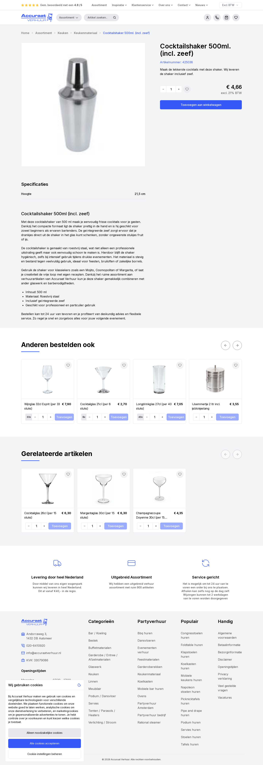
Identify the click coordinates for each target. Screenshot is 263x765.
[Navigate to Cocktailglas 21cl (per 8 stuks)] (103, 379)
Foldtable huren (192, 645)
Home (25, 33)
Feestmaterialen (148, 659)
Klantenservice (143, 5)
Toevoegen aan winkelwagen (201, 105)
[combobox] (230, 5)
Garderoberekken (150, 667)
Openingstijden (228, 667)
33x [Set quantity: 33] (29, 417)
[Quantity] (171, 89)
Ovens (142, 696)
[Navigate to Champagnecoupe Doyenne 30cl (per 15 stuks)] (159, 488)
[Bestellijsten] (236, 17)
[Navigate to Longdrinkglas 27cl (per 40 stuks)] (159, 379)
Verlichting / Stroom (102, 722)
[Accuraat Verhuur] (37, 18)
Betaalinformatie (229, 645)
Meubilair (94, 689)
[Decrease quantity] (163, 89)
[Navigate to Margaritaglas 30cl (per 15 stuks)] (103, 488)
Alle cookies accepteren (44, 743)
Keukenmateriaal (85, 33)
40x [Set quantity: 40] (140, 417)
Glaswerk (94, 667)
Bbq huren (145, 633)
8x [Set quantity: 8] (84, 417)
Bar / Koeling (97, 633)
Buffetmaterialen (99, 648)
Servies (93, 703)
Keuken (63, 33)
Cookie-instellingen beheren (44, 753)
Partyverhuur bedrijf (152, 715)
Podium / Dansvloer (102, 696)
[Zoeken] (114, 17)
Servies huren (190, 730)
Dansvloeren (146, 640)
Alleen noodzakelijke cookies (44, 732)
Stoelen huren (191, 737)
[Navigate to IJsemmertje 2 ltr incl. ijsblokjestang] (215, 379)
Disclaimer (225, 659)
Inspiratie (119, 5)
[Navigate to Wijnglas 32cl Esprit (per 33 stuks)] (47, 379)
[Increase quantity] (179, 89)
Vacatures (225, 697)
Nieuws (201, 5)
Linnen (93, 681)
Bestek (93, 640)
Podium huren (191, 722)
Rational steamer (149, 722)
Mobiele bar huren (150, 689)
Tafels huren (190, 744)
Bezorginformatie (230, 652)
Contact (184, 5)
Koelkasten (145, 681)
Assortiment (99, 5)
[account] (207, 17)
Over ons (166, 5)
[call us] (217, 17)
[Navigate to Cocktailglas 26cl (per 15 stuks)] (47, 488)
